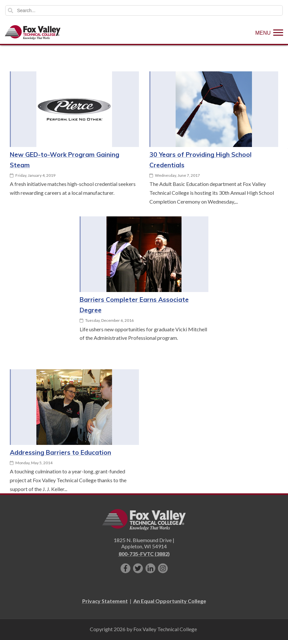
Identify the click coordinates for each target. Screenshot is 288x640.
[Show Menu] (269, 32)
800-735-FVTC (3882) (144, 554)
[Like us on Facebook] (125, 568)
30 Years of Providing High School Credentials (200, 160)
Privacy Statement (105, 601)
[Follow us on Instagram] (163, 568)
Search (10, 10)
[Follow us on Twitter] (138, 568)
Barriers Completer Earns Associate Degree (134, 305)
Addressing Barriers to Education (60, 452)
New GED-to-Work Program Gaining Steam (64, 160)
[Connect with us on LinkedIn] (150, 568)
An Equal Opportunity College (169, 601)
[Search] (144, 10)
